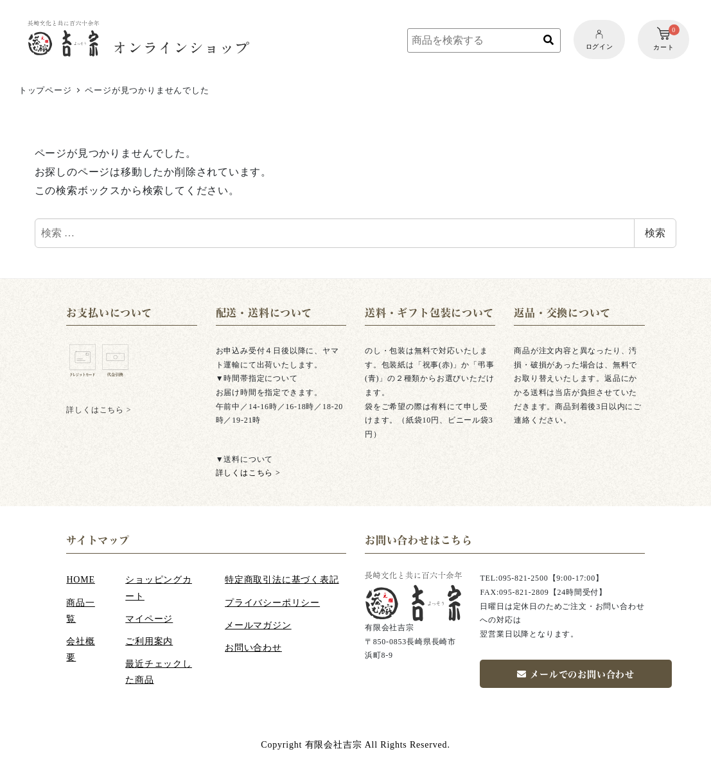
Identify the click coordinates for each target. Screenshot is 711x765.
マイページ (149, 619)
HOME (80, 580)
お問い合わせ (253, 648)
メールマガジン (258, 625)
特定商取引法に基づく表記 (282, 580)
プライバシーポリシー (272, 603)
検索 (655, 232)
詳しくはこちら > (248, 472)
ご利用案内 (149, 641)
